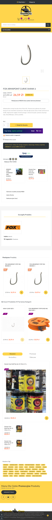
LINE (16, 467)
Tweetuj (13, 159)
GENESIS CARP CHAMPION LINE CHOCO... (9, 173)
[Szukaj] (26, 25)
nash (5, 467)
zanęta (39, 471)
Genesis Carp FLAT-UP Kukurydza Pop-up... (32, 172)
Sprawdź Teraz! (9, 492)
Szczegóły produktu (24, 215)
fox (16, 469)
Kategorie (7, 30)
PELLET (38, 464)
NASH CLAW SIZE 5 (8, 308)
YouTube (8, 497)
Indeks (6, 236)
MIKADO (6, 464)
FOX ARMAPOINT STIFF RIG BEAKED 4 (13, 265)
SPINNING (38, 467)
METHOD (28, 469)
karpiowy (43, 473)
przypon (34, 469)
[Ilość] (5, 125)
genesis (21, 469)
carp (43, 464)
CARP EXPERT (24, 471)
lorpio (23, 473)
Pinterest (16, 159)
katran (11, 473)
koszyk (17, 473)
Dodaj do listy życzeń (9, 139)
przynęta (32, 471)
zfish (15, 475)
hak (44, 471)
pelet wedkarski (8, 469)
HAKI (26, 467)
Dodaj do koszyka (22, 125)
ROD (11, 475)
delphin (11, 467)
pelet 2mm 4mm (37, 475)
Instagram (13, 497)
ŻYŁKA (44, 467)
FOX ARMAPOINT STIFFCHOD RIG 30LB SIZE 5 (38, 309)
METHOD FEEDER (29, 464)
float (16, 471)
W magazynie (8, 239)
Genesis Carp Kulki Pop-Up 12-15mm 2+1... (15, 364)
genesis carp (13, 464)
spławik (31, 467)
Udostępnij (10, 159)
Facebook (3, 497)
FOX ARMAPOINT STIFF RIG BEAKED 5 (37, 265)
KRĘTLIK (28, 475)
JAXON (5, 471)
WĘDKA (11, 471)
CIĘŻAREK (21, 475)
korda (37, 473)
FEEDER (21, 464)
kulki (5, 473)
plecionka (30, 473)
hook (21, 467)
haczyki (41, 469)
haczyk (6, 475)
